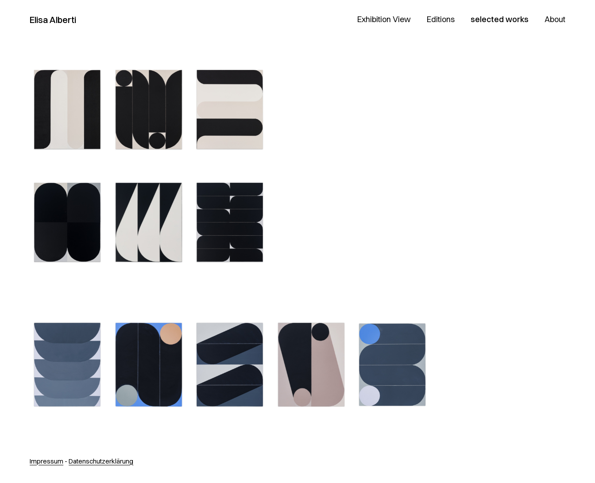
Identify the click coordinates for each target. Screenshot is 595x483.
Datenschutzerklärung (101, 461)
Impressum (46, 461)
